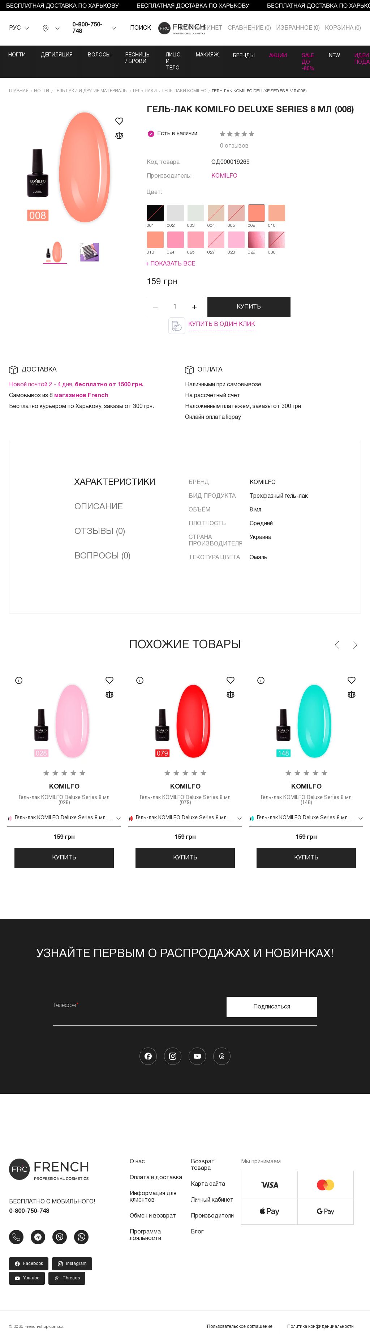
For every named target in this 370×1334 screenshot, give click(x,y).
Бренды (305, 55)
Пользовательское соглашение (239, 1318)
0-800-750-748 (87, 28)
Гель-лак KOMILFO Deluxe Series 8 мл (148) (306, 781)
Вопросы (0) (102, 543)
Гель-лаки (145, 77)
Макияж (265, 55)
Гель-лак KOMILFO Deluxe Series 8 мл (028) (64, 781)
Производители (212, 1207)
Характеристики (114, 469)
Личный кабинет (212, 1191)
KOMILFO (224, 162)
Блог (197, 1222)
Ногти (17, 55)
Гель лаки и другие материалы (91, 77)
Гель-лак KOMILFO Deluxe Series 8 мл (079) (185, 781)
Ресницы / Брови (158, 55)
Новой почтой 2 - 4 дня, (76, 371)
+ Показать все (170, 250)
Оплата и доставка (156, 1168)
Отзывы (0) (99, 518)
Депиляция (60, 55)
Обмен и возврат (153, 1207)
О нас (137, 1152)
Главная (19, 77)
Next (354, 631)
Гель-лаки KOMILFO (184, 77)
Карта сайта (208, 1175)
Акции (343, 55)
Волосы (105, 55)
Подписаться (271, 997)
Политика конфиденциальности (320, 1318)
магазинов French (81, 382)
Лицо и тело (218, 55)
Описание (98, 493)
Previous (337, 631)
